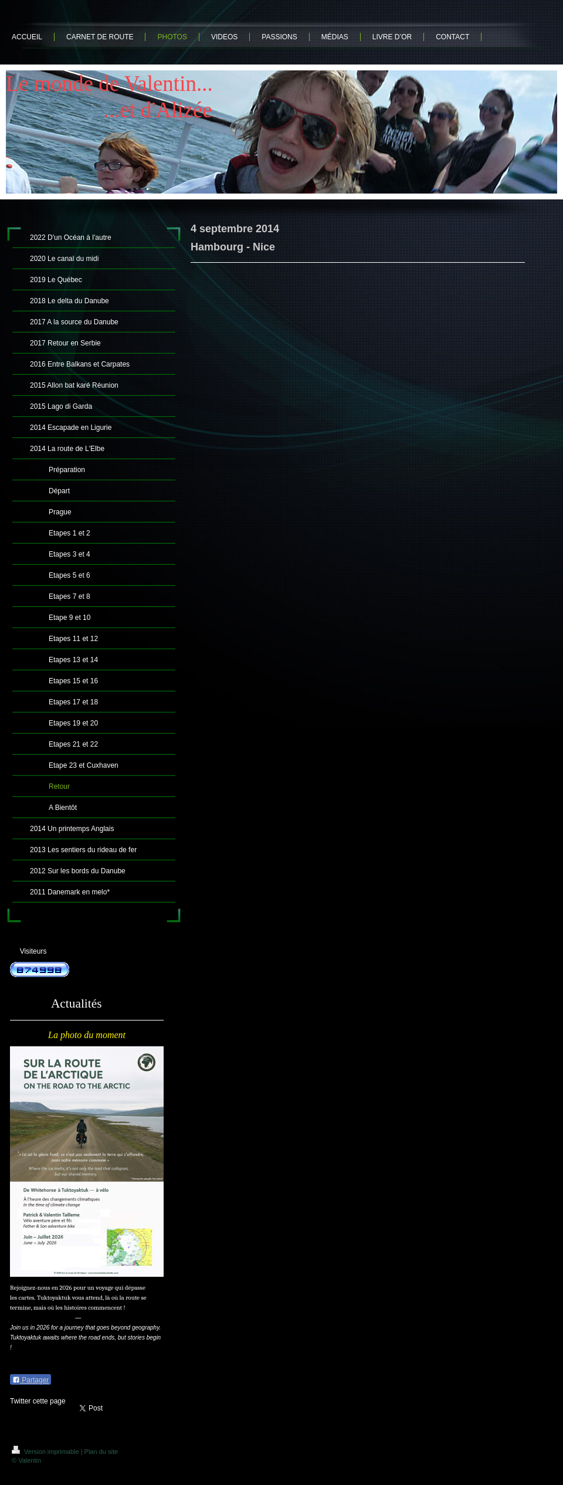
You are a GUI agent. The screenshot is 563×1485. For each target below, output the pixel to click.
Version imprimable (46, 1451)
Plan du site (101, 1451)
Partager (30, 1380)
